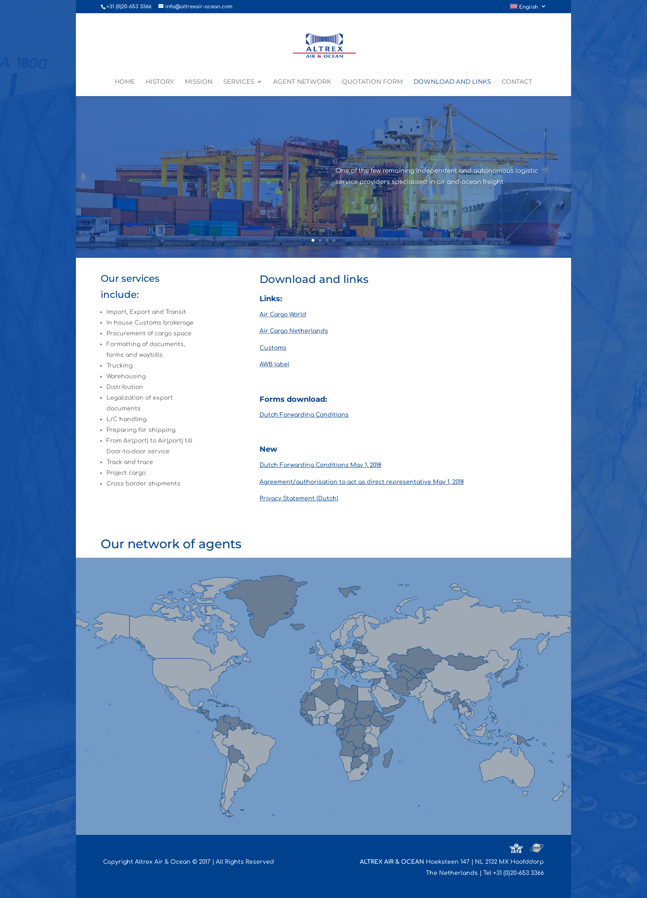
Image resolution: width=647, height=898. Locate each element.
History (160, 82)
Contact (517, 82)
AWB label (274, 364)
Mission (199, 82)
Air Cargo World (283, 314)
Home (125, 82)
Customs (273, 348)
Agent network (302, 82)
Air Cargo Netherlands (294, 331)
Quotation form (372, 82)
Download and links (452, 82)
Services (238, 82)
